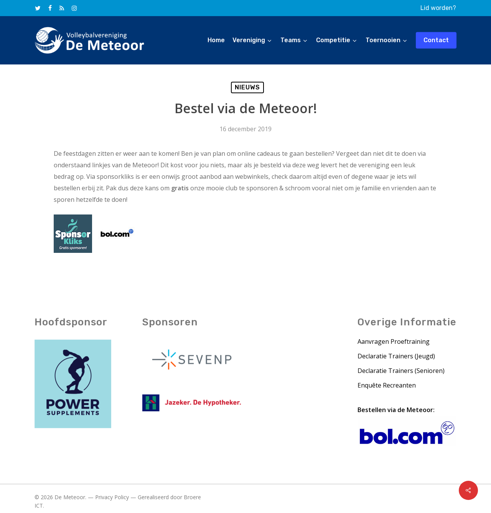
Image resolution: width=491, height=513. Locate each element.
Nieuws (247, 87)
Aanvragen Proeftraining (394, 342)
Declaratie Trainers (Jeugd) (396, 357)
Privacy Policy (112, 497)
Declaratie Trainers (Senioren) (401, 371)
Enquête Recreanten (387, 386)
